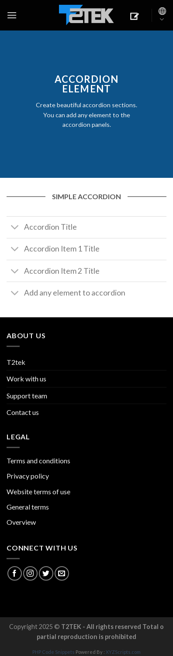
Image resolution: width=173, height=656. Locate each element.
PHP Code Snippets (53, 652)
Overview (21, 522)
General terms (28, 507)
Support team (27, 395)
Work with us (26, 378)
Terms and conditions (38, 460)
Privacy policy (28, 476)
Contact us (23, 412)
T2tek (16, 362)
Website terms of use (38, 491)
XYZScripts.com (123, 652)
